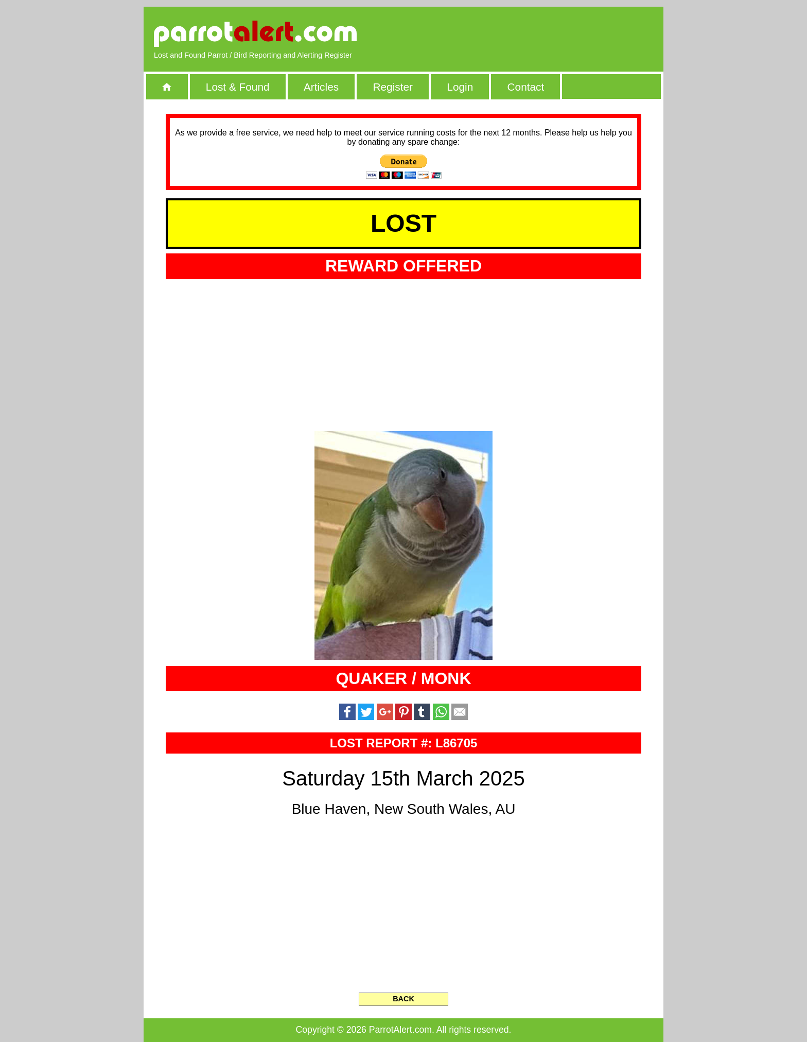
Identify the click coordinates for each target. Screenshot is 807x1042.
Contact (526, 87)
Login (460, 87)
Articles (321, 87)
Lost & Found (238, 87)
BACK (403, 999)
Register (392, 87)
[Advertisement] (534, 33)
